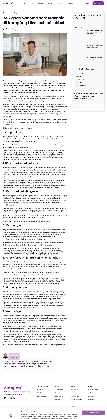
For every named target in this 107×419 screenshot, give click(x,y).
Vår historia (74, 389)
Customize (94, 409)
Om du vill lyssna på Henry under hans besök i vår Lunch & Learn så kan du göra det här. (34, 345)
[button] (26, 3)
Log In (87, 3)
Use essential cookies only (93, 414)
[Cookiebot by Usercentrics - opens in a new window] (10, 416)
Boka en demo (58, 396)
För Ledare (40, 389)
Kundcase (90, 393)
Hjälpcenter (91, 396)
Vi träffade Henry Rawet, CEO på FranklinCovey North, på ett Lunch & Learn (29, 120)
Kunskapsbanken (93, 389)
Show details (25, 415)
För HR (39, 393)
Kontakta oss (75, 396)
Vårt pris (56, 393)
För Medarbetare (42, 396)
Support (60, 3)
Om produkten (58, 389)
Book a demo (98, 3)
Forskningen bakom (76, 393)
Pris (33, 3)
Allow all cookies (93, 404)
